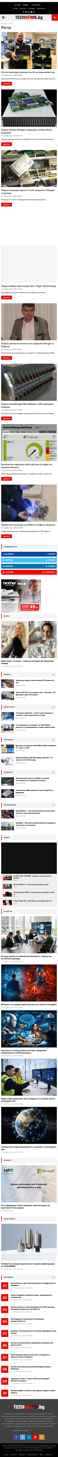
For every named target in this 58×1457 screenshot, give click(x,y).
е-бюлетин (41, 8)
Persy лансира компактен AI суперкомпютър (28, 72)
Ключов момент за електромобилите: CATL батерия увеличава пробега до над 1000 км (32, 1308)
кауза (6, 616)
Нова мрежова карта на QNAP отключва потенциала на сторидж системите (32, 779)
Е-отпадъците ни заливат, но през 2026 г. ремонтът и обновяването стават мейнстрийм (35, 726)
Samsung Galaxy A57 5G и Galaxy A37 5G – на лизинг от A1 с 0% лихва (34, 759)
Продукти (8, 772)
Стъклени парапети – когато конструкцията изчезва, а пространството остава (34, 714)
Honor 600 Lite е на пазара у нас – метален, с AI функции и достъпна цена (35, 693)
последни (8, 1277)
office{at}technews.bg (36, 1430)
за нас (15, 8)
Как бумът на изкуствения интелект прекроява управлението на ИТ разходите (23, 1051)
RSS (41, 1454)
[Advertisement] (29, 226)
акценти (8, 911)
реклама (32, 8)
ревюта (7, 674)
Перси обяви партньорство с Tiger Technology (28, 286)
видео (7, 838)
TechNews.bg (7, 75)
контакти (23, 8)
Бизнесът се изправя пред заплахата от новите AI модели (29, 1004)
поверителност (32, 1454)
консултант (9, 707)
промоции (8, 740)
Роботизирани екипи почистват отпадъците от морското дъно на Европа (31, 1356)
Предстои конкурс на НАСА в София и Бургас (28, 524)
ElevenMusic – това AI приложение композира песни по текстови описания (35, 812)
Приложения (10, 805)
